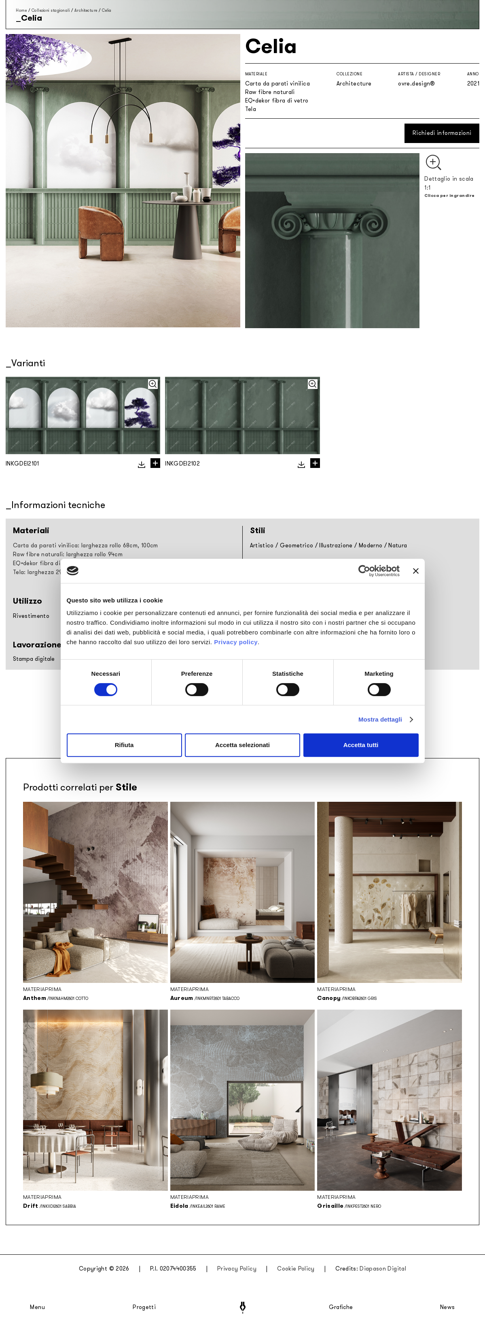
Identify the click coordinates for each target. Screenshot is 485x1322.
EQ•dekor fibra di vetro (277, 101)
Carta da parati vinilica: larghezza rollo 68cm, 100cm (85, 545)
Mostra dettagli (380, 719)
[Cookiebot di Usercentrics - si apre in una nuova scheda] (364, 571)
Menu (37, 1307)
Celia (107, 10)
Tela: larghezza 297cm (43, 572)
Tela (250, 109)
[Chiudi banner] (416, 571)
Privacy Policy (236, 1269)
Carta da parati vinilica (277, 84)
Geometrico (296, 545)
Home (21, 10)
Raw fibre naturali (270, 92)
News (447, 1307)
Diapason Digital (383, 1269)
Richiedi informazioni (442, 133)
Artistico (262, 545)
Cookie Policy (296, 1269)
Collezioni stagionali (51, 10)
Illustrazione (336, 545)
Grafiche (341, 1307)
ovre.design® (416, 84)
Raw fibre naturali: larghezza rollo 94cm (68, 554)
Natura (397, 545)
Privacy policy (236, 642)
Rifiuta (124, 744)
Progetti (144, 1307)
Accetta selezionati (242, 744)
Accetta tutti (361, 744)
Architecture (85, 10)
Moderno (370, 545)
